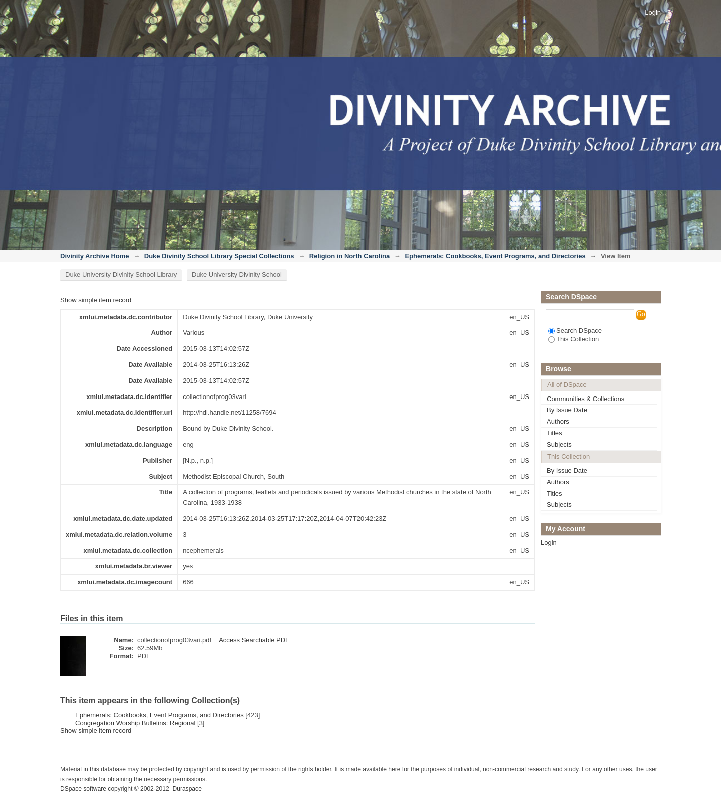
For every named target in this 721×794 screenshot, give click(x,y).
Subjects (559, 444)
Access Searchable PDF (254, 640)
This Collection (573, 339)
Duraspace (186, 788)
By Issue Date (567, 410)
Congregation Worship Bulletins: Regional (135, 723)
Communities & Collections (585, 399)
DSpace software (83, 788)
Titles (554, 433)
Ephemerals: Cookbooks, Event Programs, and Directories (495, 256)
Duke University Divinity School (237, 274)
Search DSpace (575, 330)
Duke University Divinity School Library (121, 274)
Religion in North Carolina (349, 256)
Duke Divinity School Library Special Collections (219, 256)
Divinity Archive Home (94, 256)
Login (653, 12)
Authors (558, 421)
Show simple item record (95, 300)
